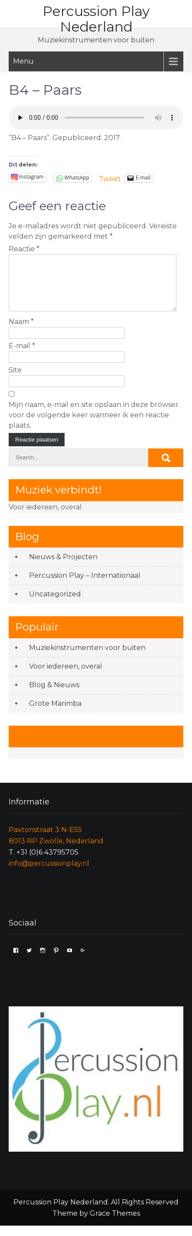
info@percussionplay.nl (49, 874)
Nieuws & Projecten (63, 567)
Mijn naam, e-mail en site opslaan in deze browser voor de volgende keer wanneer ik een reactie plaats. (94, 425)
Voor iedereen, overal (65, 676)
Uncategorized (55, 604)
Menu (23, 61)
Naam (21, 332)
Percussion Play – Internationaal (84, 586)
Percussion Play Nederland (96, 19)
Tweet (110, 178)
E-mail (22, 356)
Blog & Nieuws (54, 695)
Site (15, 380)
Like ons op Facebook (70, 746)
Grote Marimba (55, 714)
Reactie (24, 249)
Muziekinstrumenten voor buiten (87, 658)
